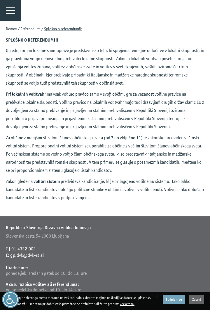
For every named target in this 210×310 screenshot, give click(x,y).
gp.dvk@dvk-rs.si (27, 255)
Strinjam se (174, 299)
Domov (11, 28)
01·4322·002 (23, 249)
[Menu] (10, 10)
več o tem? (127, 304)
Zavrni (196, 299)
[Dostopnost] (10, 299)
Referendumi (30, 28)
